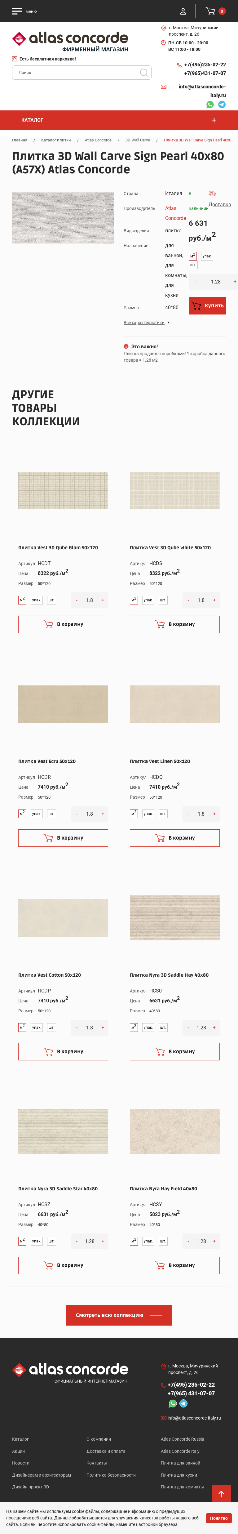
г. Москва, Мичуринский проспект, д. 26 (193, 31)
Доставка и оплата (106, 1451)
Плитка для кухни (179, 1475)
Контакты (96, 1463)
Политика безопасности (111, 1475)
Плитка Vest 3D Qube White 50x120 (170, 548)
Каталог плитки (56, 140)
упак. (207, 256)
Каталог (20, 1439)
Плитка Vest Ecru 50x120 (47, 761)
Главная (19, 140)
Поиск (144, 72)
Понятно (219, 1518)
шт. (193, 265)
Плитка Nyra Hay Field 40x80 (163, 1189)
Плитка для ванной (180, 1463)
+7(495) (205, 64)
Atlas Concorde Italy (180, 1451)
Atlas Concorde (98, 140)
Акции (18, 1451)
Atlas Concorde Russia (182, 1439)
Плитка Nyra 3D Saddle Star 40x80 (58, 1189)
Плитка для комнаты (182, 1487)
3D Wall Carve (138, 140)
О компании (98, 1439)
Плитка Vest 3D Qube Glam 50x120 (58, 548)
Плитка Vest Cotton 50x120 (49, 975)
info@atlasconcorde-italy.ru (202, 91)
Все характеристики (144, 322)
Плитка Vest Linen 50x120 (160, 761)
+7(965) (205, 73)
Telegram (222, 105)
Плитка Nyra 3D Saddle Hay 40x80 (169, 975)
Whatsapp (210, 105)
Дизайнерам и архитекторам (41, 1475)
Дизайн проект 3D (30, 1487)
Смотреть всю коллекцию (109, 1315)
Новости (20, 1463)
